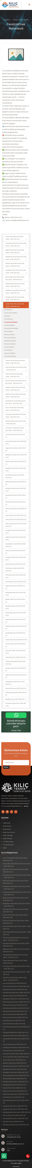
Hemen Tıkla (16, 730)
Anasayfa (6, 19)
